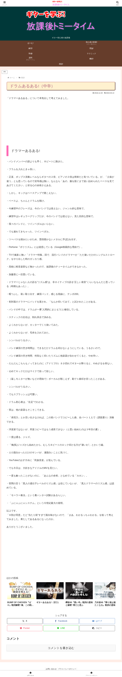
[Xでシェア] (24, 621)
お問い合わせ (50, 669)
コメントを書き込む (61, 648)
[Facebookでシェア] (61, 621)
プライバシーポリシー (68, 669)
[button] (111, 595)
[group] (21, 595)
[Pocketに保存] (24, 628)
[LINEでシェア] (61, 628)
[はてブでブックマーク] (97, 621)
